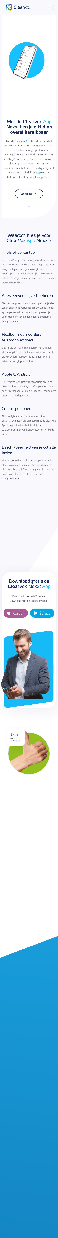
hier (27, 596)
